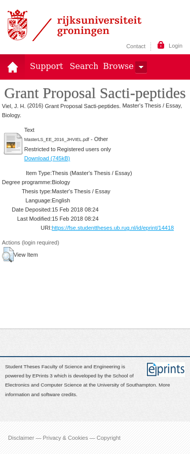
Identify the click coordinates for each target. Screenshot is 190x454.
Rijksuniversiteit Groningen (74, 25)
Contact (135, 46)
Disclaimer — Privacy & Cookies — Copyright (64, 438)
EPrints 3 (42, 375)
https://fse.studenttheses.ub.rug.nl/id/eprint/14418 (113, 228)
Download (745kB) (47, 158)
